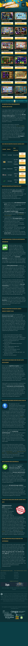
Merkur (21, 417)
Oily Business (5, 50)
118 (12, 101)
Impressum (23, 588)
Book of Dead (9, 451)
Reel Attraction (19, 65)
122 (17, 101)
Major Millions (5, 35)
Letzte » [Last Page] (26, 101)
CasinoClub (16, 574)
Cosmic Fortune (19, 95)
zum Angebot (22, 155)
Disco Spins (4, 95)
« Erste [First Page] (2, 101)
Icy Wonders (18, 21)
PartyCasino (16, 576)
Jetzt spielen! (7, 23)
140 (21, 101)
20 (7, 101)
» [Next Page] (25, 101)
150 (22, 101)
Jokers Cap (3, 578)
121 (16, 101)
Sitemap (14, 589)
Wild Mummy (18, 80)
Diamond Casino (19, 35)
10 (6, 101)
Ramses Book (3, 574)
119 (13, 101)
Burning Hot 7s (5, 80)
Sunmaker (16, 572)
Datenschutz (17, 588)
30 (9, 101)
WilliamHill (16, 575)
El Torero (2, 575)
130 (20, 101)
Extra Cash (18, 50)
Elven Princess (5, 65)
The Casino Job (5, 21)
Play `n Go (18, 126)
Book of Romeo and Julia (12, 453)
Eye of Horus (3, 572)
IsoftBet (22, 126)
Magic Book (19, 451)
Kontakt (11, 588)
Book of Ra (3, 576)
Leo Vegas (16, 578)
